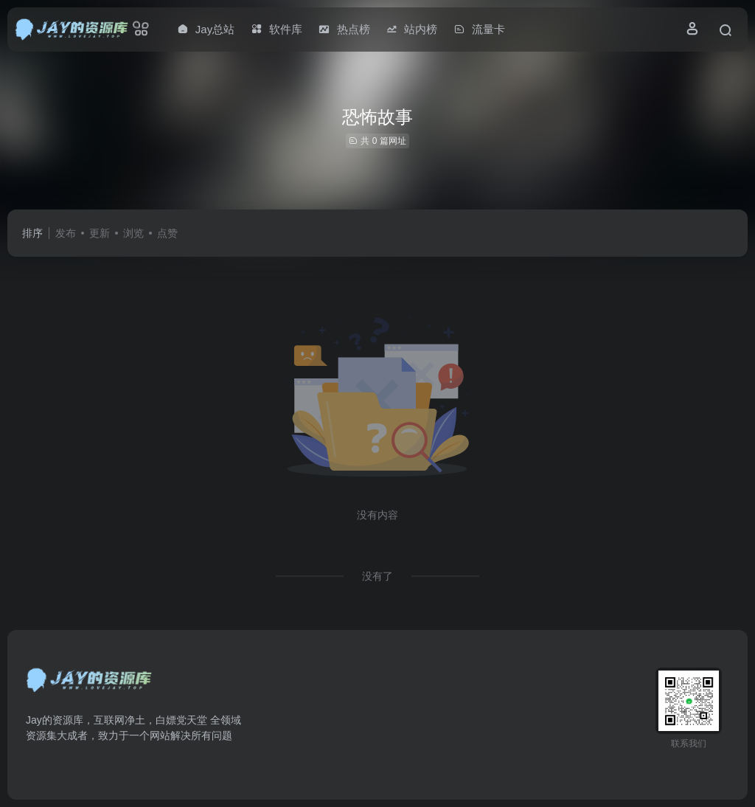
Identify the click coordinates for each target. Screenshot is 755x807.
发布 (65, 233)
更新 (99, 233)
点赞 (167, 233)
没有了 (377, 576)
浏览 (133, 233)
